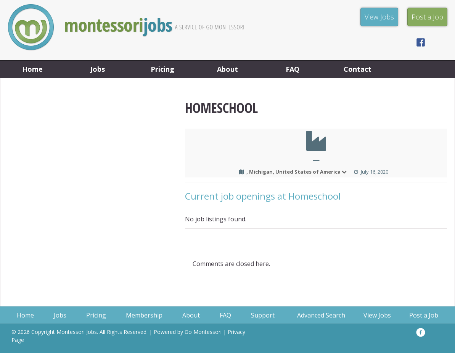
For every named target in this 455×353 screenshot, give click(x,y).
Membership (144, 315)
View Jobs (377, 315)
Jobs (97, 69)
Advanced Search (321, 315)
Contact (357, 69)
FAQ (292, 69)
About (227, 69)
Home (32, 69)
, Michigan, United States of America (296, 171)
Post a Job (423, 315)
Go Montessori (203, 331)
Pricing (162, 69)
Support (263, 315)
